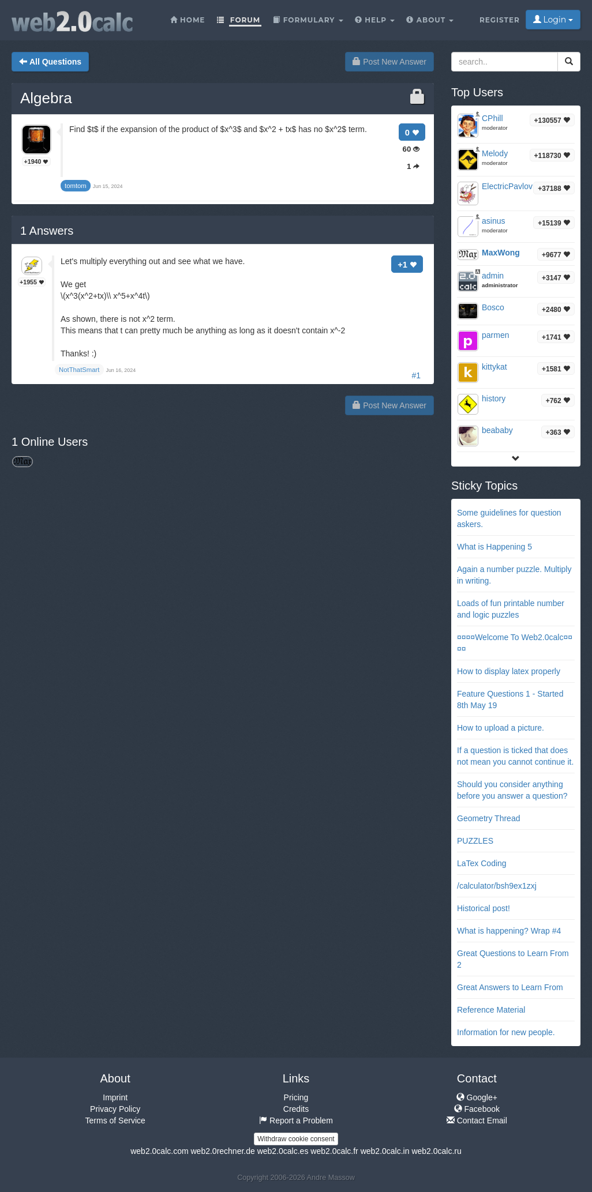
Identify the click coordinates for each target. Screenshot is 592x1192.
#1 (416, 375)
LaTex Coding (482, 863)
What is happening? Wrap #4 (509, 930)
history (493, 398)
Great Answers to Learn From (510, 987)
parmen (495, 335)
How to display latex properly (508, 671)
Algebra (46, 98)
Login (553, 19)
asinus (493, 220)
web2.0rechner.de (222, 1151)
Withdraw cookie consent (295, 1139)
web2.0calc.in (385, 1151)
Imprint (115, 1097)
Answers (46, 230)
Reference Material (491, 1009)
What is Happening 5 (494, 546)
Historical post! (483, 908)
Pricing (296, 1097)
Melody (495, 153)
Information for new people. (506, 1032)
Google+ (476, 1097)
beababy (497, 430)
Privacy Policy (115, 1109)
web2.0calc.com (159, 1151)
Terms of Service (115, 1120)
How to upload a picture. (500, 727)
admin (493, 275)
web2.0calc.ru (436, 1151)
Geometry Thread (488, 818)
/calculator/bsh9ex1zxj (497, 885)
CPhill (492, 118)
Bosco (493, 307)
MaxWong (501, 252)
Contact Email (477, 1120)
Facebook (477, 1109)
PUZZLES (475, 840)
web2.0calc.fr (334, 1151)
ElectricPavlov (507, 186)
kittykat (494, 366)
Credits (296, 1109)
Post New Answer (389, 61)
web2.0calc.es (283, 1151)
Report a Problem (296, 1120)
